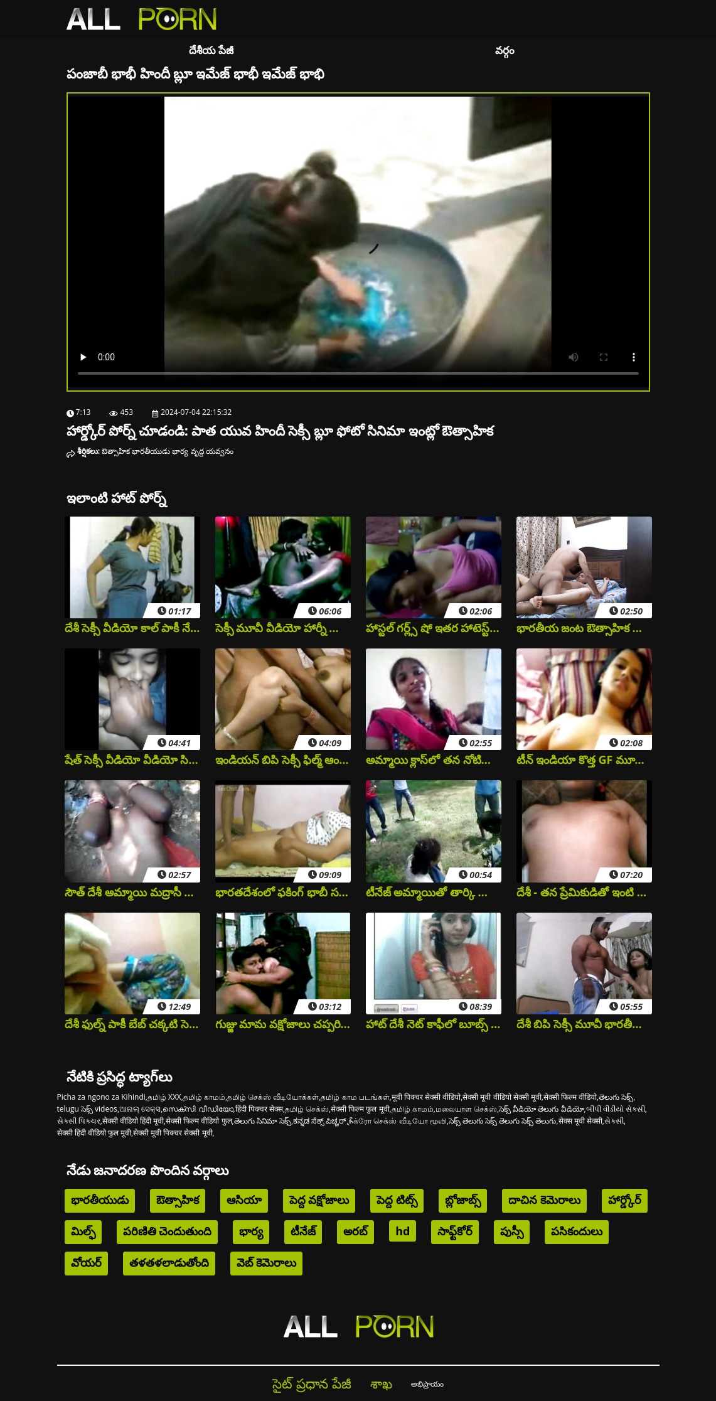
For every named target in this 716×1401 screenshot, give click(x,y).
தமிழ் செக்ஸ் (307, 1108)
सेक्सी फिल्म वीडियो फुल (199, 1120)
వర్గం (505, 50)
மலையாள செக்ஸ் (466, 1108)
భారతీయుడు (151, 451)
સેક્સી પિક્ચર (78, 1120)
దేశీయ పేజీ (211, 50)
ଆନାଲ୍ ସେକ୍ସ (140, 1108)
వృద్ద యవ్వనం (212, 451)
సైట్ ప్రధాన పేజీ (311, 1383)
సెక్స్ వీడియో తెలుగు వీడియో (541, 1108)
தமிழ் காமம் (204, 1097)
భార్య (180, 451)
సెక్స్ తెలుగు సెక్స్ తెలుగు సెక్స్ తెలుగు (503, 1120)
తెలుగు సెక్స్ (616, 1097)
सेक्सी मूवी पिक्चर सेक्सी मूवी (172, 1132)
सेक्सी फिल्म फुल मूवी (360, 1108)
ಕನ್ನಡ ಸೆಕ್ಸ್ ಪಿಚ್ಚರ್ (319, 1120)
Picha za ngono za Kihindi (101, 1097)
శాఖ (381, 1383)
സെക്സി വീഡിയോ (198, 1108)
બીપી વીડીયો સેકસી (615, 1108)
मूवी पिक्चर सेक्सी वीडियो (426, 1097)
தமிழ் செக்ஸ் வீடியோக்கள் (273, 1097)
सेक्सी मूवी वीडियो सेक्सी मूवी (501, 1097)
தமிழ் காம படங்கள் (355, 1097)
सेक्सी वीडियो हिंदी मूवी (133, 1120)
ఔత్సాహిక (116, 451)
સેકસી (614, 1120)
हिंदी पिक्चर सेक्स (259, 1108)
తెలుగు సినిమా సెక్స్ (262, 1120)
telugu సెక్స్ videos (87, 1108)
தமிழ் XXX (164, 1097)
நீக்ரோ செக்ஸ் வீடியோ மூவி (397, 1120)
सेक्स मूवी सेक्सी (580, 1120)
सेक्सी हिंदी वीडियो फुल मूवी (94, 1132)
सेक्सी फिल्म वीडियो (570, 1097)
